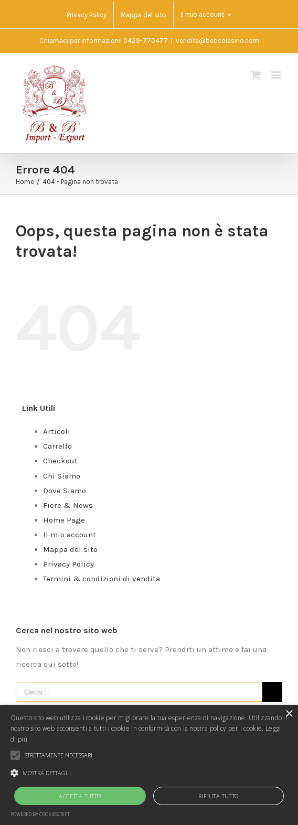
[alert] (149, 765)
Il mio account (69, 534)
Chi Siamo (61, 476)
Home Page (64, 520)
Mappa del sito (70, 549)
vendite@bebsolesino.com (217, 41)
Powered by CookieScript (40, 814)
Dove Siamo (64, 490)
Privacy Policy (68, 564)
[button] (149, 773)
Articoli (56, 431)
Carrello (57, 446)
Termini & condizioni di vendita (101, 578)
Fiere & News (68, 505)
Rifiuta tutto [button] (218, 796)
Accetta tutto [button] (80, 796)
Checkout (60, 460)
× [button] (289, 714)
